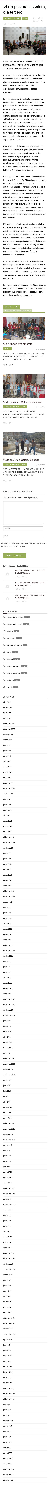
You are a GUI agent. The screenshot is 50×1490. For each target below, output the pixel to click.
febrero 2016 (7, 1307)
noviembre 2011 (9, 1394)
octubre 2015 (8, 1329)
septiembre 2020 (9, 1015)
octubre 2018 (8, 1134)
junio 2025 (7, 751)
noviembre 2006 (9, 1475)
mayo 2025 (7, 756)
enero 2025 (7, 778)
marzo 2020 (7, 1042)
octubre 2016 (8, 1264)
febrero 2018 (7, 1177)
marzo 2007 (7, 1453)
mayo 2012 (7, 1377)
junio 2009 (7, 1410)
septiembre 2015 (9, 1334)
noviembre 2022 (9, 896)
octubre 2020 (8, 1010)
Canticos (7, 349)
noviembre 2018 (9, 1129)
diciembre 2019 (8, 1059)
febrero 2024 (7, 826)
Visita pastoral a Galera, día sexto (21, 460)
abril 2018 (6, 1167)
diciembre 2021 (8, 945)
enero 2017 (7, 1248)
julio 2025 (6, 745)
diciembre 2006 (8, 1469)
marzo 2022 (7, 929)
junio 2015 (7, 1350)
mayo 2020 (7, 1032)
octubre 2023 (8, 848)
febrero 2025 (7, 772)
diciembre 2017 (8, 1188)
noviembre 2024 (9, 789)
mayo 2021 (7, 972)
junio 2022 (7, 913)
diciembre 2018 (8, 1123)
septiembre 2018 (9, 1140)
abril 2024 (6, 816)
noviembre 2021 (9, 951)
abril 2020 (6, 1037)
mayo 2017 (7, 1226)
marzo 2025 (7, 767)
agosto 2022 (7, 902)
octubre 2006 (8, 1480)
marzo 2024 (7, 821)
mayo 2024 (7, 810)
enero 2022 (7, 940)
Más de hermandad (11, 307)
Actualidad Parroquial (12, 18)
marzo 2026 (7, 707)
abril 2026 (6, 702)
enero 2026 (7, 718)
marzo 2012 (7, 1383)
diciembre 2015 (8, 1318)
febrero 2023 (7, 880)
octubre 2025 (8, 734)
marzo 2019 (7, 1107)
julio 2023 (6, 853)
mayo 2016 (7, 1291)
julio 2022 (6, 907)
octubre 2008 (8, 1421)
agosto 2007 (7, 1426)
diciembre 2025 (8, 724)
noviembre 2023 (9, 843)
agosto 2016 (7, 1275)
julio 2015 (6, 1345)
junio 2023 (7, 859)
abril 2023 (6, 870)
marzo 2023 (7, 875)
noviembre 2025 (9, 729)
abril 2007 (6, 1448)
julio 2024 (6, 799)
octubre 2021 (8, 956)
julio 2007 (6, 1431)
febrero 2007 (7, 1458)
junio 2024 (7, 805)
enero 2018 (7, 1183)
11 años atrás (40, 349)
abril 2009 (6, 1415)
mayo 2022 (7, 918)
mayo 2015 (7, 1356)
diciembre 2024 (8, 783)
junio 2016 (7, 1286)
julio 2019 (6, 1086)
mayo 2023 (7, 864)
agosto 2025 (7, 740)
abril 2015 (6, 1361)
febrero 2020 (7, 1048)
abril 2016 (6, 1296)
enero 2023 (7, 886)
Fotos (25, 18)
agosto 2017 (7, 1210)
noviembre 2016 (9, 1259)
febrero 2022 (7, 934)
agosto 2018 (7, 1145)
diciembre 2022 (8, 891)
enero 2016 (7, 1313)
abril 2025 (6, 761)
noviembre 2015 (9, 1323)
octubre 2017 (8, 1199)
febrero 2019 (7, 1113)
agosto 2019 (7, 1080)
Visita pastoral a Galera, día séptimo (22, 402)
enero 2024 (7, 832)
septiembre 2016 (9, 1269)
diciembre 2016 (8, 1253)
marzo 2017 (7, 1237)
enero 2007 (7, 1464)
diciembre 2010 (8, 1399)
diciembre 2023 (8, 837)
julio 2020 (6, 1021)
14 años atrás (40, 407)
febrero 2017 (7, 1242)
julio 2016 (6, 1280)
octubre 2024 (8, 794)
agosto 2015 (7, 1340)
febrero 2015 (7, 1372)
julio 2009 (6, 1404)
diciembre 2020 (8, 999)
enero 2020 (7, 1053)
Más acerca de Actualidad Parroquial (18, 311)
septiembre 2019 (9, 1075)
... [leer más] (26, 359)
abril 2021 (6, 978)
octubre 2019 (8, 1069)
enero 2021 (7, 994)
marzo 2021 (7, 983)
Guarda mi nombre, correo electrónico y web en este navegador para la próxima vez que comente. (24, 545)
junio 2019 (7, 1091)
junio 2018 (7, 1156)
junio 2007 (7, 1437)
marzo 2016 (7, 1302)
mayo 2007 (7, 1442)
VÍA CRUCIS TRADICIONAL (18, 344)
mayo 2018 (7, 1161)
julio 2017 (6, 1215)
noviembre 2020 (9, 1005)
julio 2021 (6, 961)
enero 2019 (7, 1118)
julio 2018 (6, 1150)
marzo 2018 (7, 1172)
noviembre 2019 (9, 1064)
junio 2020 (7, 1026)
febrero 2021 (7, 988)
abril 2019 (6, 1102)
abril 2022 (6, 923)
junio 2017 (7, 1221)
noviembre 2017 (9, 1194)
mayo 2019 (7, 1096)
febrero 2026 (7, 713)
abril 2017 (6, 1232)
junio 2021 (7, 967)
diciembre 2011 (8, 1388)
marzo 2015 (7, 1367)
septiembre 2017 (9, 1204)
